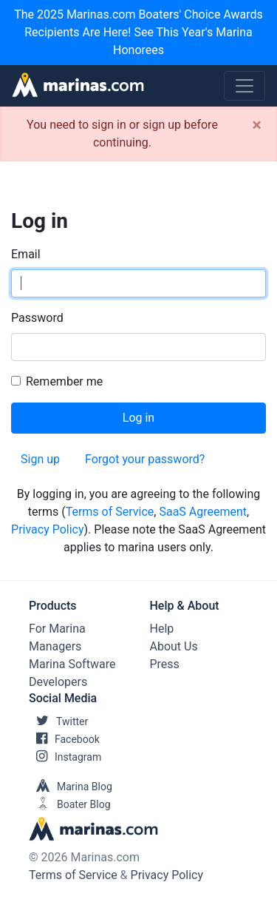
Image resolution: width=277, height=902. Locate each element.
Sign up (40, 459)
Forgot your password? (145, 459)
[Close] (256, 125)
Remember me (64, 381)
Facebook (64, 739)
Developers (58, 682)
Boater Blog (70, 804)
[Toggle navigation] (244, 86)
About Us (174, 646)
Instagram (65, 757)
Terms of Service (110, 512)
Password (37, 318)
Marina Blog (70, 786)
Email (26, 254)
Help (162, 629)
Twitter (58, 721)
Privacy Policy (47, 529)
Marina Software (72, 664)
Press (164, 664)
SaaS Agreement (203, 512)
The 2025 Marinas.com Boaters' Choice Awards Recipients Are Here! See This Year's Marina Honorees (138, 32)
